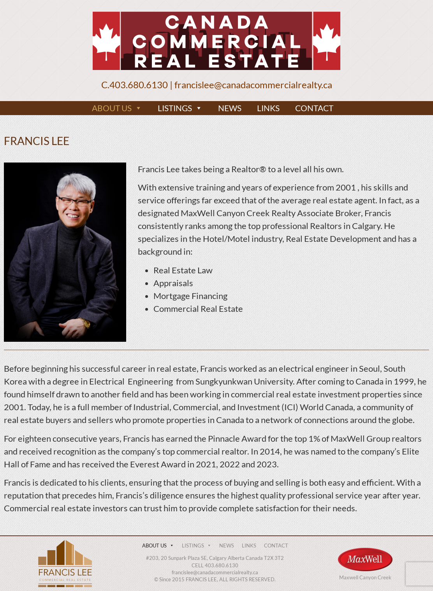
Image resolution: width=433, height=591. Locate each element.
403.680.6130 (138, 84)
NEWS (229, 108)
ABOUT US (117, 108)
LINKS (268, 108)
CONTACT (314, 108)
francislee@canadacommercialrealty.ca (253, 84)
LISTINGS (180, 108)
